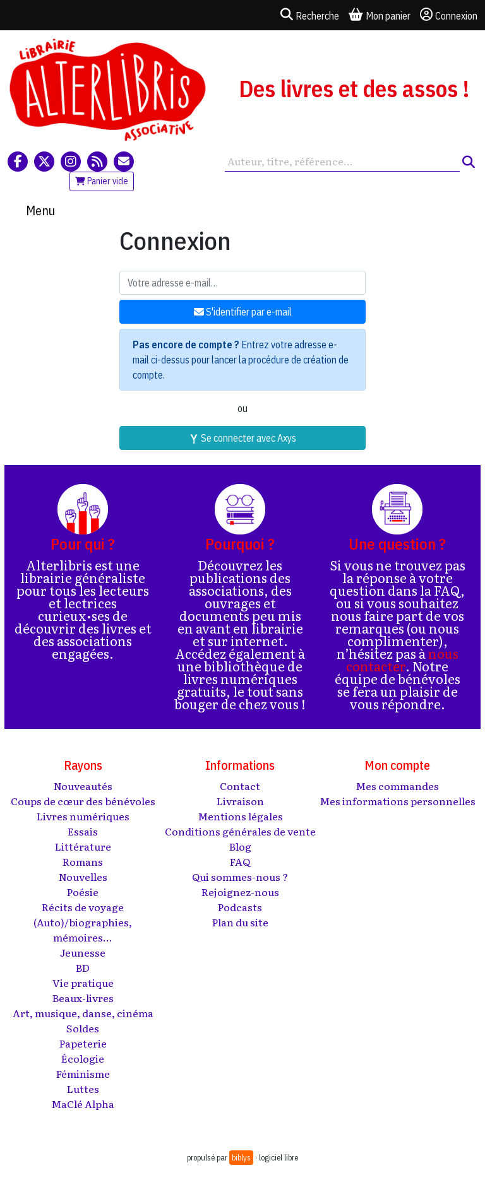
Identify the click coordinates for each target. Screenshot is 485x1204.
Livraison (240, 800)
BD (83, 967)
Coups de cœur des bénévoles (83, 800)
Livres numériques (83, 815)
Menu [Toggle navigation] (40, 210)
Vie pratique (83, 982)
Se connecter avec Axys (242, 438)
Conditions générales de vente (240, 831)
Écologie (82, 1058)
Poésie (83, 891)
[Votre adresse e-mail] (242, 283)
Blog (240, 846)
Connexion (448, 15)
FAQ (240, 861)
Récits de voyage (83, 906)
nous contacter (402, 659)
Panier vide (101, 181)
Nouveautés (83, 785)
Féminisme (83, 1073)
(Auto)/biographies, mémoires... (82, 929)
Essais (83, 831)
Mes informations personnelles (398, 800)
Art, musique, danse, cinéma (83, 1012)
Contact (240, 785)
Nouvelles (83, 876)
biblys (241, 1157)
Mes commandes (397, 785)
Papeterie (83, 1043)
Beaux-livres (83, 997)
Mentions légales (240, 815)
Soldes (82, 1028)
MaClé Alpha (82, 1103)
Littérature (83, 846)
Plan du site (240, 922)
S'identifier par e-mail (243, 311)
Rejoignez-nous (240, 891)
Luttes (83, 1088)
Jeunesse (82, 952)
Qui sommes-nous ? (240, 876)
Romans (83, 861)
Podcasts (240, 906)
